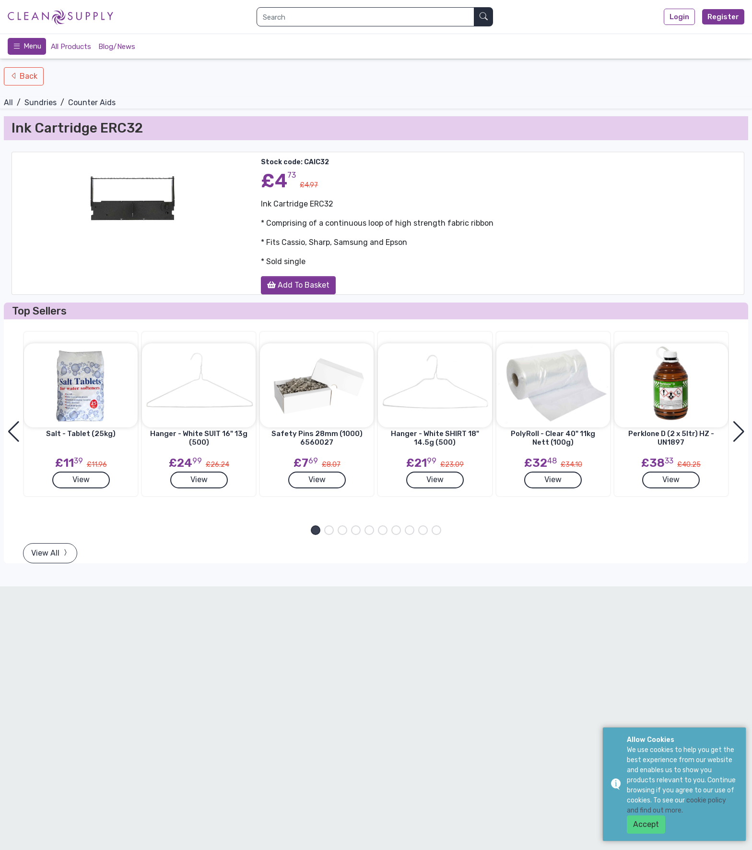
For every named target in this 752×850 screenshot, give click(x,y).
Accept (646, 824)
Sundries (40, 102)
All (8, 102)
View (81, 479)
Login (679, 16)
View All (50, 553)
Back (27, 76)
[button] (315, 530)
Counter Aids (92, 102)
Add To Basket (298, 285)
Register (723, 16)
